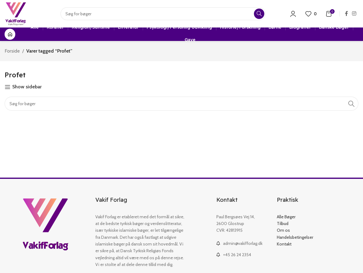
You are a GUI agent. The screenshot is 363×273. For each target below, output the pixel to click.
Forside (12, 51)
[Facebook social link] (346, 13)
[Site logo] (16, 13)
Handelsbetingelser (295, 237)
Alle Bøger (286, 217)
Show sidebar (27, 87)
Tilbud (282, 223)
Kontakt (284, 244)
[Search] (163, 13)
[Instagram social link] (354, 13)
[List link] (242, 243)
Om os (283, 230)
